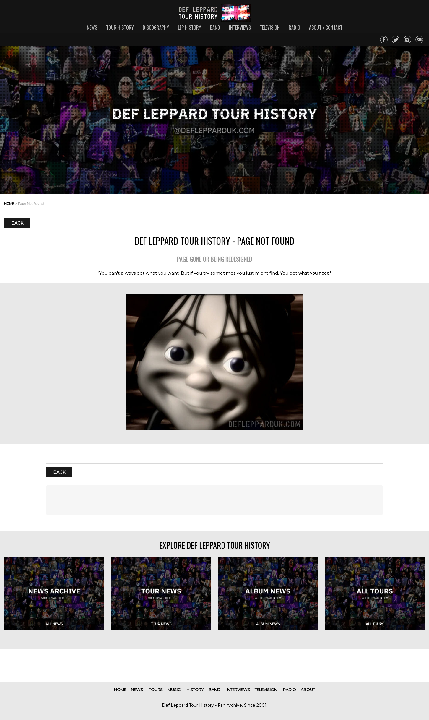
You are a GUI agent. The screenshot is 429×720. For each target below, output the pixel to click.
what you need (313, 273)
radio (294, 27)
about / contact (325, 27)
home (9, 204)
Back (17, 223)
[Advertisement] (214, 500)
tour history (120, 27)
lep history (189, 27)
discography (156, 27)
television (270, 27)
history (195, 689)
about (308, 689)
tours (156, 689)
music (174, 689)
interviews (240, 27)
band (215, 27)
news (92, 27)
